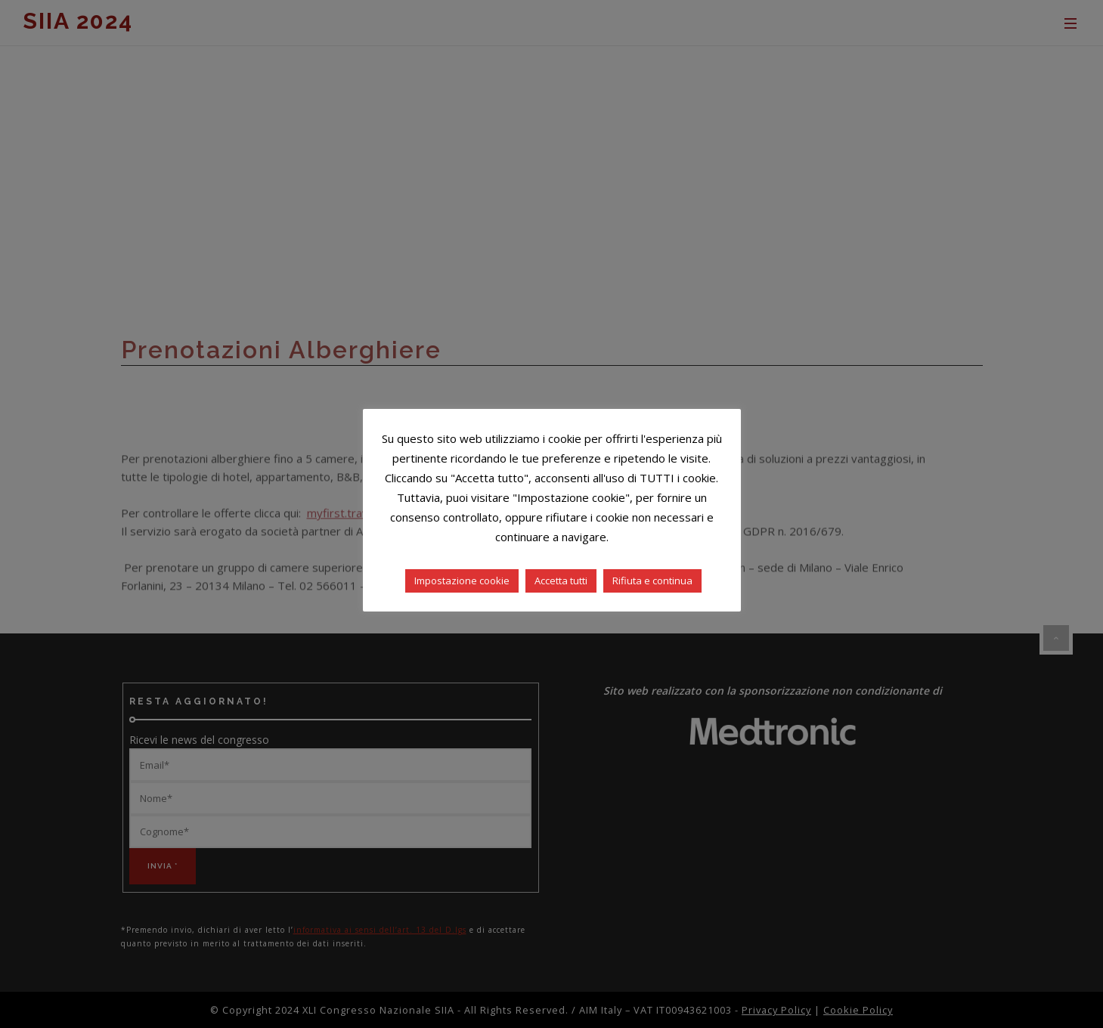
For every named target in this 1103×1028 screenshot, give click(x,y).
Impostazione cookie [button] (462, 580)
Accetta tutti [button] (560, 580)
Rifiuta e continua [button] (652, 580)
